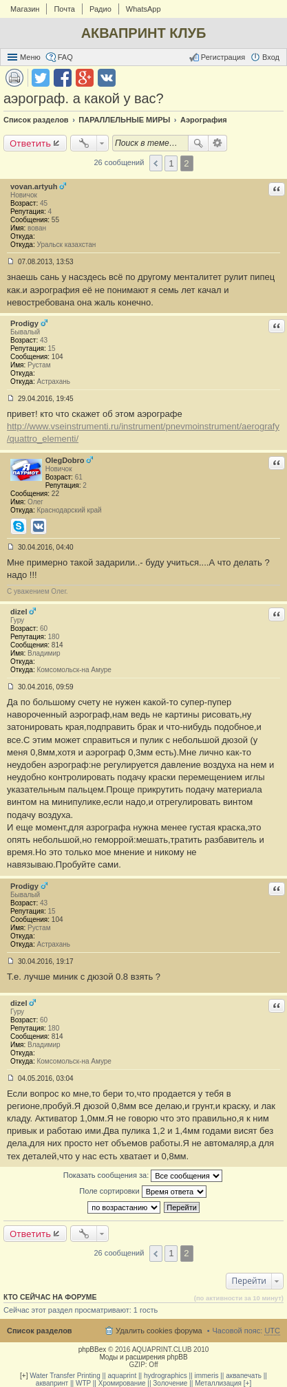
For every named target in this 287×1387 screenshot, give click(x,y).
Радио (100, 9)
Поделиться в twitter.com (41, 78)
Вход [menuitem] (270, 57)
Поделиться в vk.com (107, 78)
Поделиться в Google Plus (85, 78)
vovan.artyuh (33, 186)
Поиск (198, 143)
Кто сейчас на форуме (50, 1297)
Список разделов (39, 1330)
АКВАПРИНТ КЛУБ (143, 33)
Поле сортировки (142, 1191)
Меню (30, 57)
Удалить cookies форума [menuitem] (159, 1330)
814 (57, 645)
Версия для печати (14, 78)
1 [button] (171, 163)
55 (55, 220)
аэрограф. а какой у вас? (83, 98)
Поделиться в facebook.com (63, 78)
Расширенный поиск (218, 143)
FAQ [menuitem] (65, 57)
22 (55, 493)
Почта (64, 9)
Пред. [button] (155, 163)
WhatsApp (143, 9)
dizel (18, 612)
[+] (24, 1375)
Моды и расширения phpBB (143, 1357)
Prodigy (24, 323)
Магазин (24, 9)
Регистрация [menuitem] (223, 57)
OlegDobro (65, 460)
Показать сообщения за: (143, 1176)
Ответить (30, 143)
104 (57, 357)
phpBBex (92, 1349)
